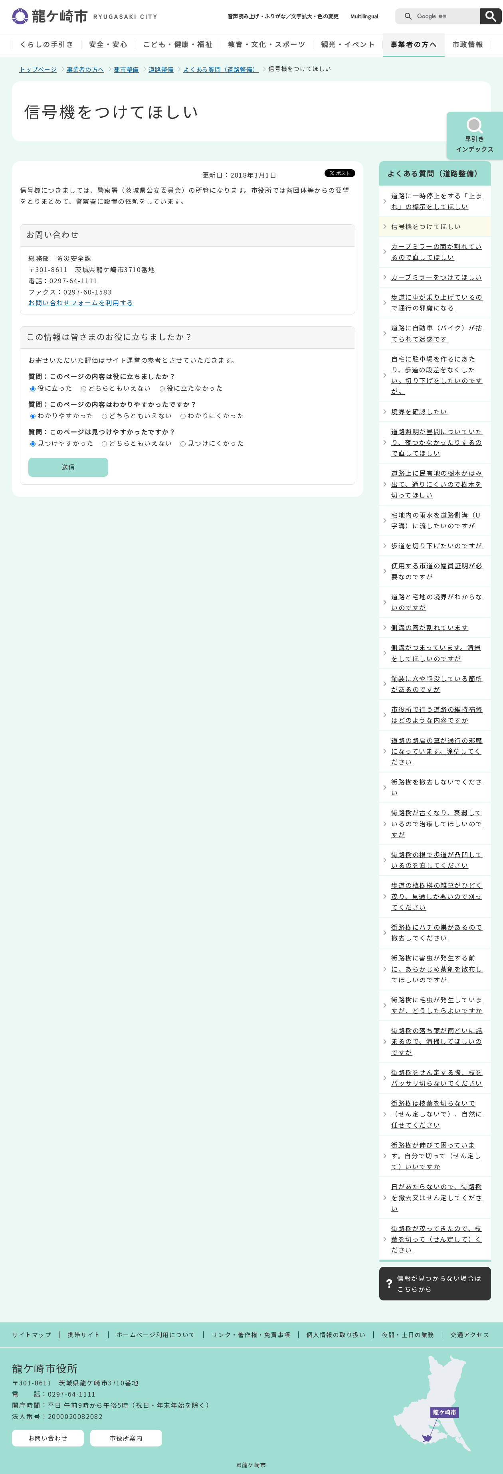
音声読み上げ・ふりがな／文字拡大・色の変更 (283, 16)
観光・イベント (348, 44)
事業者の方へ (413, 44)
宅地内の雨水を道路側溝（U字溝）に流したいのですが (436, 520)
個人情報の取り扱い (336, 1334)
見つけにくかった (216, 443)
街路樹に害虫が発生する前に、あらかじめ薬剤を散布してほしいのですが (437, 968)
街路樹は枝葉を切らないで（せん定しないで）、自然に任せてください (437, 1113)
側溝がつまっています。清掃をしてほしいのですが (436, 652)
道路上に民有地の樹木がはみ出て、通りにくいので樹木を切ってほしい (437, 483)
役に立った (55, 388)
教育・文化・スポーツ (267, 44)
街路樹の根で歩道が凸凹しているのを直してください (437, 860)
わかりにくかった (216, 415)
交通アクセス (469, 1334)
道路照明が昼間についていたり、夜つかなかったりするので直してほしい (437, 442)
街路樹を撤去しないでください (437, 787)
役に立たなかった (195, 388)
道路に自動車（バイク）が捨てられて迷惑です (437, 333)
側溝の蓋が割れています (430, 627)
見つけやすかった (66, 443)
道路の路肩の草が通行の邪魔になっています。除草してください (437, 751)
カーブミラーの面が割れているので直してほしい (436, 251)
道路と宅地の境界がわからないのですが (437, 602)
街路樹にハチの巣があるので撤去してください (437, 932)
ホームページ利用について (156, 1334)
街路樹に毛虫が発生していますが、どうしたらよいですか (437, 1005)
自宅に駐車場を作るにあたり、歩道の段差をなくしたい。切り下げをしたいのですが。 (437, 375)
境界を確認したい (419, 411)
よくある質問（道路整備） (221, 69)
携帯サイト (84, 1334)
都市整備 (126, 69)
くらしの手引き (47, 44)
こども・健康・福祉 (178, 44)
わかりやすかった (66, 415)
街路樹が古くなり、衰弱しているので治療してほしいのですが (437, 823)
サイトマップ (31, 1334)
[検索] (447, 16)
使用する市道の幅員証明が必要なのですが (437, 571)
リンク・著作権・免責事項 (251, 1334)
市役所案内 (126, 1438)
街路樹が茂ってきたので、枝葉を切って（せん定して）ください (436, 1239)
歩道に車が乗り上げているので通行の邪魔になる (437, 302)
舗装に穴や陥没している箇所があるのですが (437, 684)
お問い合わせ (48, 1438)
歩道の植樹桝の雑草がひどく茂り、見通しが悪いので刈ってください (437, 895)
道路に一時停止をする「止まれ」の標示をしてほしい (437, 201)
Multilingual (364, 16)
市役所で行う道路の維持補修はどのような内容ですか (437, 714)
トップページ (38, 69)
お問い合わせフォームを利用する (81, 302)
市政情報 (467, 44)
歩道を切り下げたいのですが (437, 545)
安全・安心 (108, 44)
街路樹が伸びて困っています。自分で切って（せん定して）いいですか (436, 1155)
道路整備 (161, 69)
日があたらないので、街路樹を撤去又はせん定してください (437, 1197)
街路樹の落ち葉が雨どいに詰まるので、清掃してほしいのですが (437, 1041)
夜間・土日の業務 (408, 1334)
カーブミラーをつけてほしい (436, 277)
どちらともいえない (119, 388)
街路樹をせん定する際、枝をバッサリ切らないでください (437, 1077)
